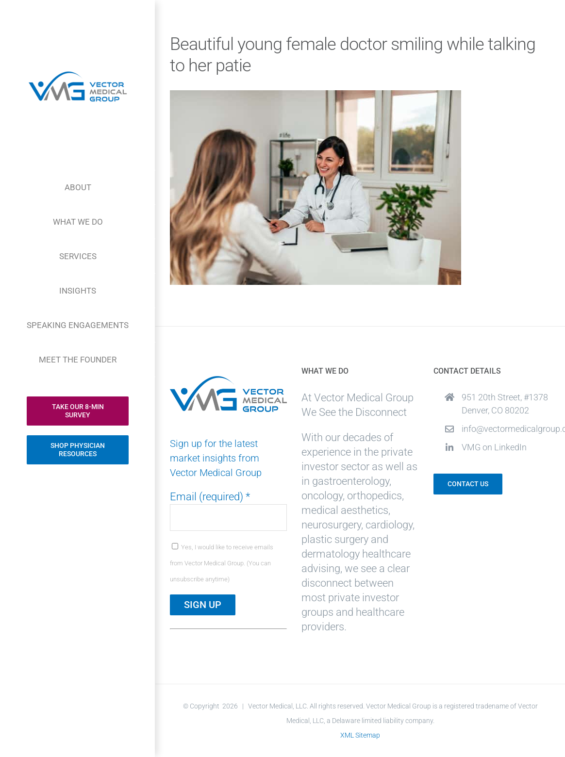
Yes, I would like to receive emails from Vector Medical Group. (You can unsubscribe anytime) (221, 563)
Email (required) (210, 497)
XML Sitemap (360, 735)
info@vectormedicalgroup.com (506, 429)
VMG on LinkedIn (494, 447)
